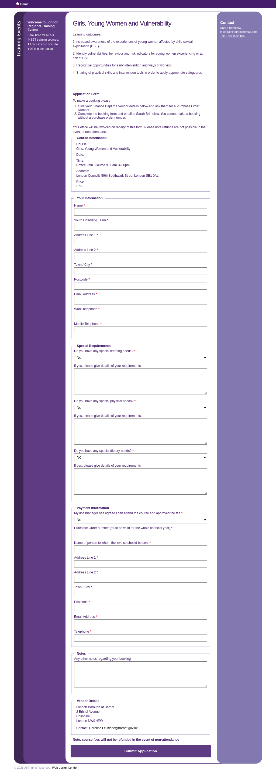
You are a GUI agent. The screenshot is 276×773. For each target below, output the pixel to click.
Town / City (83, 265)
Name (79, 205)
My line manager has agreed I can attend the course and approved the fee (128, 513)
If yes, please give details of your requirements (107, 366)
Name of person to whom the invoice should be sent (112, 543)
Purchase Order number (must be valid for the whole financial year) (123, 528)
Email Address (85, 294)
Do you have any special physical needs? (105, 401)
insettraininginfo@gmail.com (238, 31)
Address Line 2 (86, 250)
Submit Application (141, 751)
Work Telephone (86, 309)
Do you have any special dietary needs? (104, 451)
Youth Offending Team (91, 220)
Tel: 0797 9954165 (232, 35)
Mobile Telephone (88, 324)
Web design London (65, 767)
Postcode (82, 279)
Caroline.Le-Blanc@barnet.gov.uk (113, 728)
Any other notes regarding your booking (102, 659)
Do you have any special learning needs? (105, 351)
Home (24, 4)
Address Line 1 (86, 235)
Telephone (82, 631)
